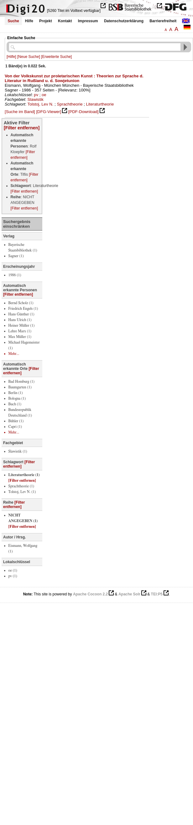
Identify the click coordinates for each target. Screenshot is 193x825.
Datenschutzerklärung (123, 21)
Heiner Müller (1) (21, 325)
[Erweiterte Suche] (56, 56)
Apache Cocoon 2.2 (90, 594)
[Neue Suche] (28, 56)
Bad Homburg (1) (21, 381)
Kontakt (65, 21)
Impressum (88, 21)
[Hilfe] (11, 56)
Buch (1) (15, 404)
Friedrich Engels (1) (23, 308)
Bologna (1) (17, 398)
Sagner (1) (16, 256)
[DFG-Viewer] (48, 111)
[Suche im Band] (20, 111)
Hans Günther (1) (21, 314)
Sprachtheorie (69, 104)
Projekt (45, 21)
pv (36, 94)
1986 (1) (14, 275)
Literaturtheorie (100, 104)
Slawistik (36, 99)
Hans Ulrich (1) (20, 320)
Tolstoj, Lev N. (41, 104)
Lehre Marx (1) (19, 331)
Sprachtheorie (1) (21, 486)
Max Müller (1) (19, 337)
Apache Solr (129, 594)
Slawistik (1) (17, 451)
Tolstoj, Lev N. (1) (22, 492)
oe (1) (12, 570)
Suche (13, 21)
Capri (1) (15, 426)
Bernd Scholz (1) (21, 303)
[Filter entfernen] (21, 127)
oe (44, 94)
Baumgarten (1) (20, 387)
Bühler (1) (16, 421)
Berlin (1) (15, 393)
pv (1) (12, 576)
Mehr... (13, 353)
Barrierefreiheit (162, 21)
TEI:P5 (157, 594)
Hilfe (29, 21)
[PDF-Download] (83, 111)
